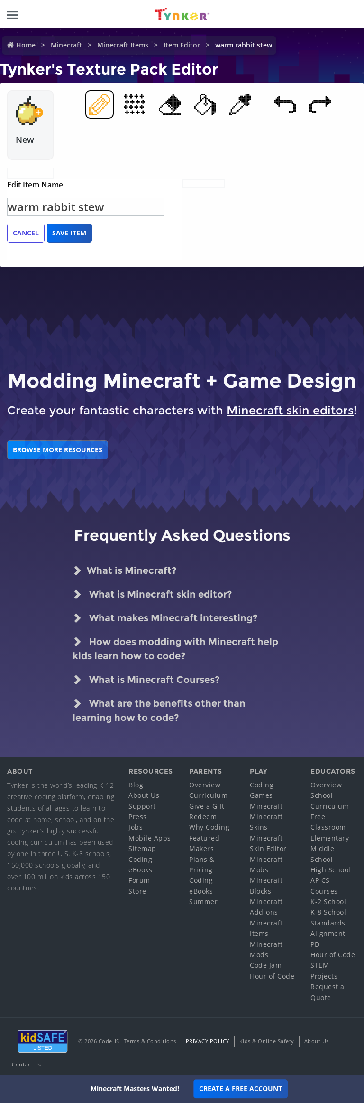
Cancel (26, 232)
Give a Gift (207, 806)
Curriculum (208, 795)
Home (26, 44)
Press (137, 816)
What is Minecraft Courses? (146, 680)
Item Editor (182, 44)
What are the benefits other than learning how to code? (159, 709)
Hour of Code (272, 976)
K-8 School (328, 911)
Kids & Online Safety (266, 1041)
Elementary (329, 837)
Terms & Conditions (150, 1041)
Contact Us (26, 1064)
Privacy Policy (207, 1041)
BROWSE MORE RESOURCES (57, 449)
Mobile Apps (149, 837)
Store (137, 891)
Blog (135, 784)
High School (330, 869)
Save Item (69, 232)
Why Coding (209, 827)
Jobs (135, 827)
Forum (139, 880)
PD (314, 944)
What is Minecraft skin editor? (152, 594)
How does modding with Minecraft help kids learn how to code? (175, 648)
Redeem (203, 816)
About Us (143, 795)
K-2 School (328, 901)
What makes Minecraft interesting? (165, 618)
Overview (204, 784)
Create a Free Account (240, 1088)
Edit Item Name (35, 184)
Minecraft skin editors (290, 410)
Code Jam (266, 965)
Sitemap (142, 848)
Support (142, 806)
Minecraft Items (122, 44)
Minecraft (66, 44)
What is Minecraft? (124, 570)
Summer (203, 901)
